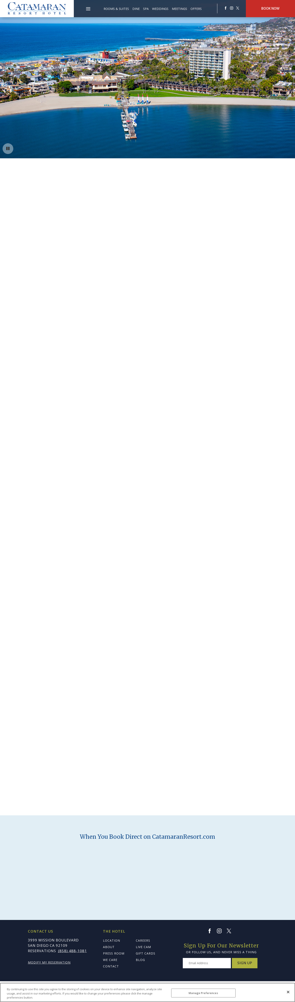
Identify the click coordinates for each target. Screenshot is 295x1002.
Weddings (160, 9)
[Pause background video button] (8, 148)
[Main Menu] (88, 9)
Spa (146, 9)
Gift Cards (145, 953)
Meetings (179, 9)
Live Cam (143, 947)
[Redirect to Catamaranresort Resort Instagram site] (231, 8)
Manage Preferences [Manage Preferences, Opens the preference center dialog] (203, 993)
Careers (143, 940)
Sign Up (244, 962)
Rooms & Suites (116, 9)
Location (111, 940)
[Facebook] (211, 931)
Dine (136, 9)
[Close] (288, 992)
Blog (140, 960)
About (109, 947)
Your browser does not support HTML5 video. (147, 79)
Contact (111, 966)
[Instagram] (221, 931)
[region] (147, 992)
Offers (196, 9)
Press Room (113, 953)
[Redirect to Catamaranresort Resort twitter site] (237, 8)
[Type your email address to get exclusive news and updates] (207, 963)
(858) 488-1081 (72, 950)
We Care (110, 960)
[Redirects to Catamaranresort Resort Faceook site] (225, 8)
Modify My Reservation (49, 962)
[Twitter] (231, 931)
